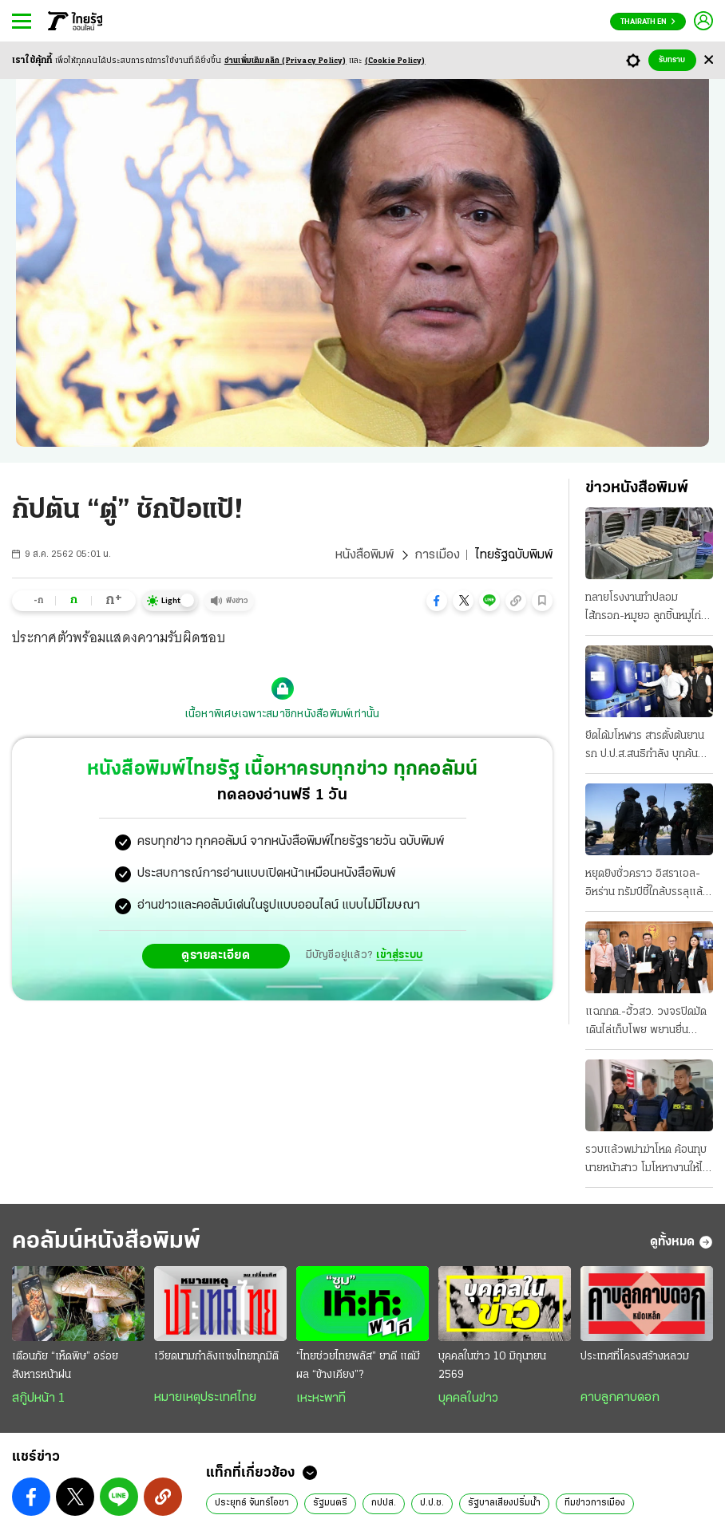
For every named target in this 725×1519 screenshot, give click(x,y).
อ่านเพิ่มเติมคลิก (285, 61)
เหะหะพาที (321, 1398)
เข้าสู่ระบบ (399, 955)
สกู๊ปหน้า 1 (38, 1398)
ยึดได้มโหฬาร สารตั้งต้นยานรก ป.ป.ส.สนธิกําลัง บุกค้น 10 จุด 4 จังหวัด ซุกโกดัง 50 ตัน (644, 746)
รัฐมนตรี (330, 1503)
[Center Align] (708, 60)
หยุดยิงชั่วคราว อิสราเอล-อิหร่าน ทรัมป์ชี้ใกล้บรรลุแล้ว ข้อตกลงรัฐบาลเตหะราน (647, 885)
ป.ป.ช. (432, 1503)
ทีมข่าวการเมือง (595, 1503)
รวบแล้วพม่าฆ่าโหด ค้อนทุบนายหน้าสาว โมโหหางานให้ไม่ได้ (647, 1161)
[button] (436, 600)
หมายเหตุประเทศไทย (205, 1397)
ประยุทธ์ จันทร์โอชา (252, 1503)
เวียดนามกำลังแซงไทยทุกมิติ (216, 1357)
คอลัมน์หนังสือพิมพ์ (106, 1241)
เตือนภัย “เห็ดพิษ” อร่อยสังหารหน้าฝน (65, 1366)
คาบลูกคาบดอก (620, 1397)
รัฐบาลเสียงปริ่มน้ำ (504, 1503)
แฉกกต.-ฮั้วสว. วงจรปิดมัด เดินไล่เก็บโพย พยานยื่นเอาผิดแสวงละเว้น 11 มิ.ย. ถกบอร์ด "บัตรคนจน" (646, 1023)
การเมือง (437, 555)
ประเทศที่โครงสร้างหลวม (634, 1357)
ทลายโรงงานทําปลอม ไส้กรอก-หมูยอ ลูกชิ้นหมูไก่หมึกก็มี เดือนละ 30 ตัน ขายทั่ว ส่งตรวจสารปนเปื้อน (646, 608)
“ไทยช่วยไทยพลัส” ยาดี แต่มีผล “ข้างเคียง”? (358, 1366)
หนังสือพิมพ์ (364, 555)
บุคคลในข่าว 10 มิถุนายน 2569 (492, 1366)
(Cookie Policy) (395, 61)
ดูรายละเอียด (215, 955)
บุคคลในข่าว (468, 1398)
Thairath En (647, 22)
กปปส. (383, 1503)
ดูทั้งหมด (681, 1242)
